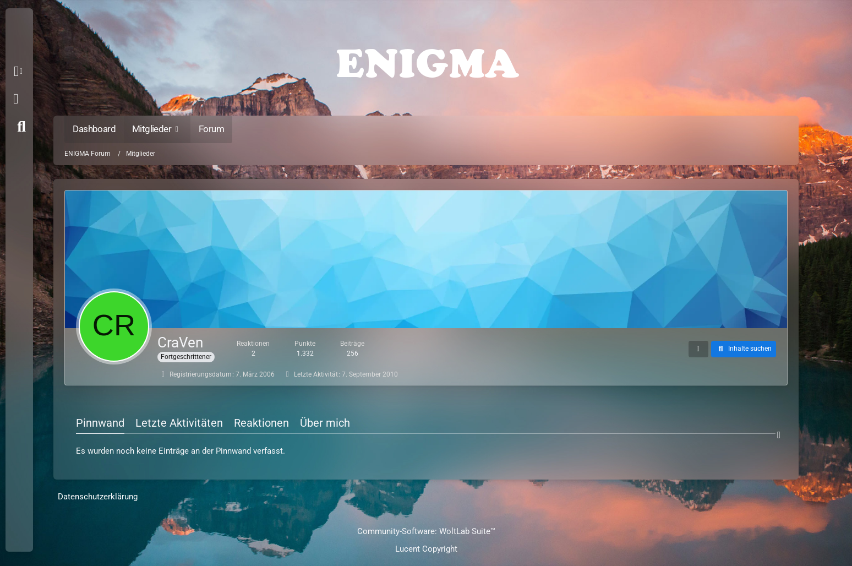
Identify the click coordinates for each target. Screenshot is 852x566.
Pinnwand (100, 422)
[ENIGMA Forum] (425, 60)
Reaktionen (261, 422)
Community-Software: (426, 531)
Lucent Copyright (426, 549)
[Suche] (21, 126)
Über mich (325, 422)
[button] (20, 71)
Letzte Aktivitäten (179, 422)
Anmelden (16, 99)
